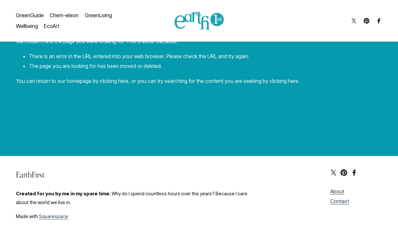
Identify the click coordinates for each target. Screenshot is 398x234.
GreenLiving (98, 15)
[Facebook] (379, 21)
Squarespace (53, 216)
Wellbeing (27, 26)
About (337, 191)
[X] (354, 21)
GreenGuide (30, 15)
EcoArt (51, 26)
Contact (339, 201)
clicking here (114, 81)
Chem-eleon (64, 15)
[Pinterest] (366, 21)
